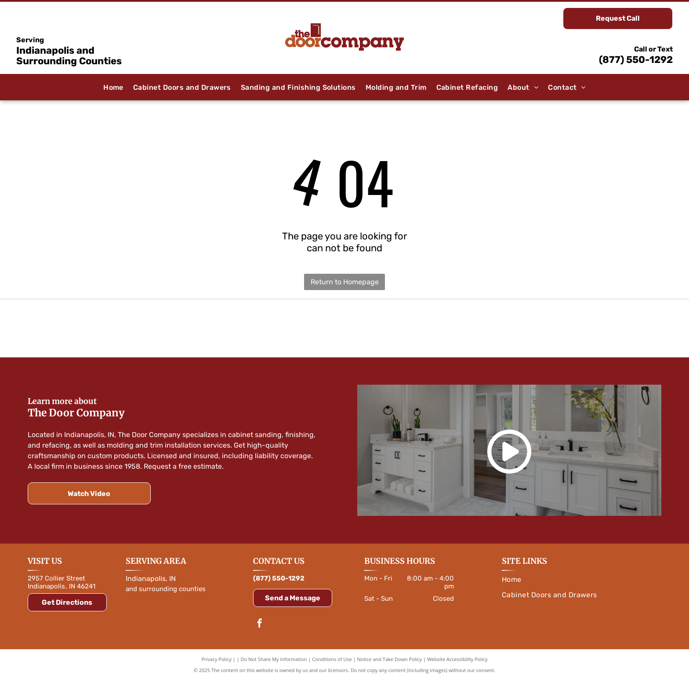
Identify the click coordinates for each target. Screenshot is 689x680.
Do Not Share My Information (274, 659)
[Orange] (133, 328)
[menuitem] (113, 87)
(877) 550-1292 (636, 60)
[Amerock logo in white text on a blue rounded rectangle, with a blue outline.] (344, 328)
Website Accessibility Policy (457, 659)
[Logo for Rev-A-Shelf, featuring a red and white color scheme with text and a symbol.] (555, 328)
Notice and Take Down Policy (389, 659)
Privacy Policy (216, 659)
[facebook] (259, 624)
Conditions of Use (332, 659)
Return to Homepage (345, 282)
